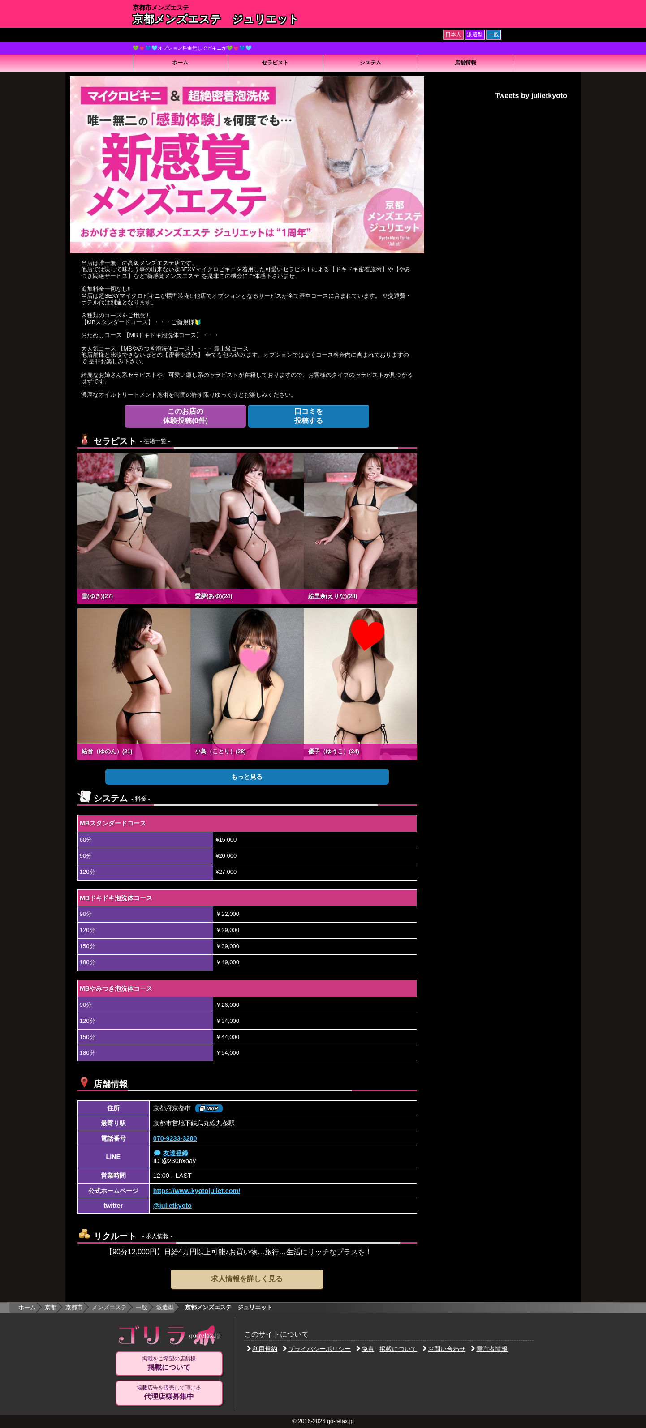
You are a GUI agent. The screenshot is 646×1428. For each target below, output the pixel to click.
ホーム (180, 63)
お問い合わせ (443, 1348)
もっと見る (247, 776)
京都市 (74, 1307)
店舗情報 (465, 63)
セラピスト (275, 63)
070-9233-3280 (175, 1138)
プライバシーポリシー (317, 1348)
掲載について (398, 1348)
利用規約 (262, 1348)
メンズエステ (109, 1307)
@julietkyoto (172, 1205)
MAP (209, 1108)
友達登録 (170, 1153)
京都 (50, 1307)
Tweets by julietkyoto (531, 95)
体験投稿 (185, 415)
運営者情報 (489, 1348)
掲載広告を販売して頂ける (168, 1393)
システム (370, 63)
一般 (141, 1307)
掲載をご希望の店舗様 (168, 1363)
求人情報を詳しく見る (247, 1279)
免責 (365, 1348)
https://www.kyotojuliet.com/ (197, 1190)
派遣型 (165, 1307)
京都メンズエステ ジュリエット (216, 19)
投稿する (309, 415)
